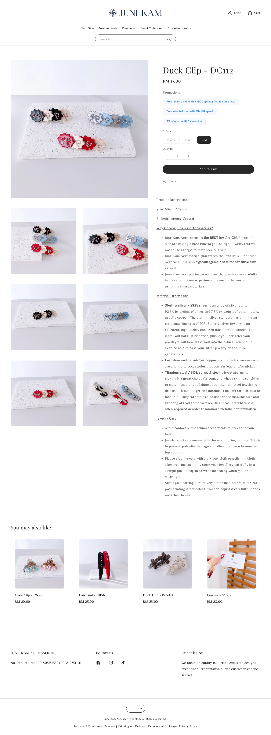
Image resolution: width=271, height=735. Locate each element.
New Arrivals (108, 28)
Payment (109, 726)
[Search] (169, 39)
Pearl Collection (152, 28)
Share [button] (170, 181)
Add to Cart (208, 168)
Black (171, 139)
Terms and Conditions (88, 726)
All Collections (177, 28)
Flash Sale (87, 28)
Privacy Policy (188, 726)
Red (204, 139)
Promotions (171, 92)
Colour (167, 131)
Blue (188, 139)
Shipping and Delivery (132, 726)
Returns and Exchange (162, 726)
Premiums (129, 28)
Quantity (168, 148)
